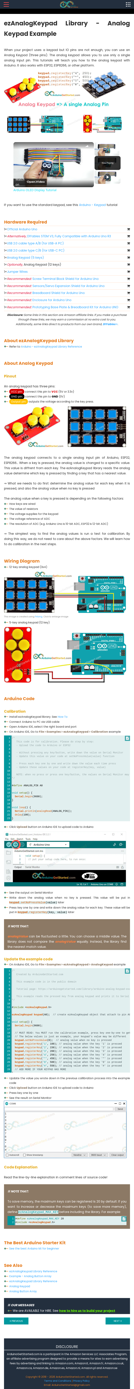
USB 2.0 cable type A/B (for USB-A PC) (35, 243)
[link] (19, 147)
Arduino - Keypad (92, 205)
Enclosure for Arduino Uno (39, 300)
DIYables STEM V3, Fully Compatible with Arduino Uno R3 (59, 236)
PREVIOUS (16, 1321)
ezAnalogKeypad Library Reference (33, 1271)
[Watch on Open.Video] (30, 182)
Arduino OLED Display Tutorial (46, 148)
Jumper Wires (17, 272)
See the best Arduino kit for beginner (34, 1249)
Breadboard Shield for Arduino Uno (46, 293)
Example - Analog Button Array (30, 1276)
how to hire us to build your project (87, 1311)
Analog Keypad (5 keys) (25, 258)
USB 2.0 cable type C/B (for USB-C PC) (36, 250)
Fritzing (38, 616)
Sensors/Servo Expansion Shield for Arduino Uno (56, 286)
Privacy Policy (81, 1381)
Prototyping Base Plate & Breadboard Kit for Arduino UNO (62, 307)
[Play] (107, 176)
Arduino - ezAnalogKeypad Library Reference (51, 347)
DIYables (110, 324)
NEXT (118, 1321)
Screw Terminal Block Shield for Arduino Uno (53, 279)
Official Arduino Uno (22, 229)
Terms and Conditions (57, 1381)
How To (63, 717)
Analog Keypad (19, 1286)
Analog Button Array (23, 1291)
